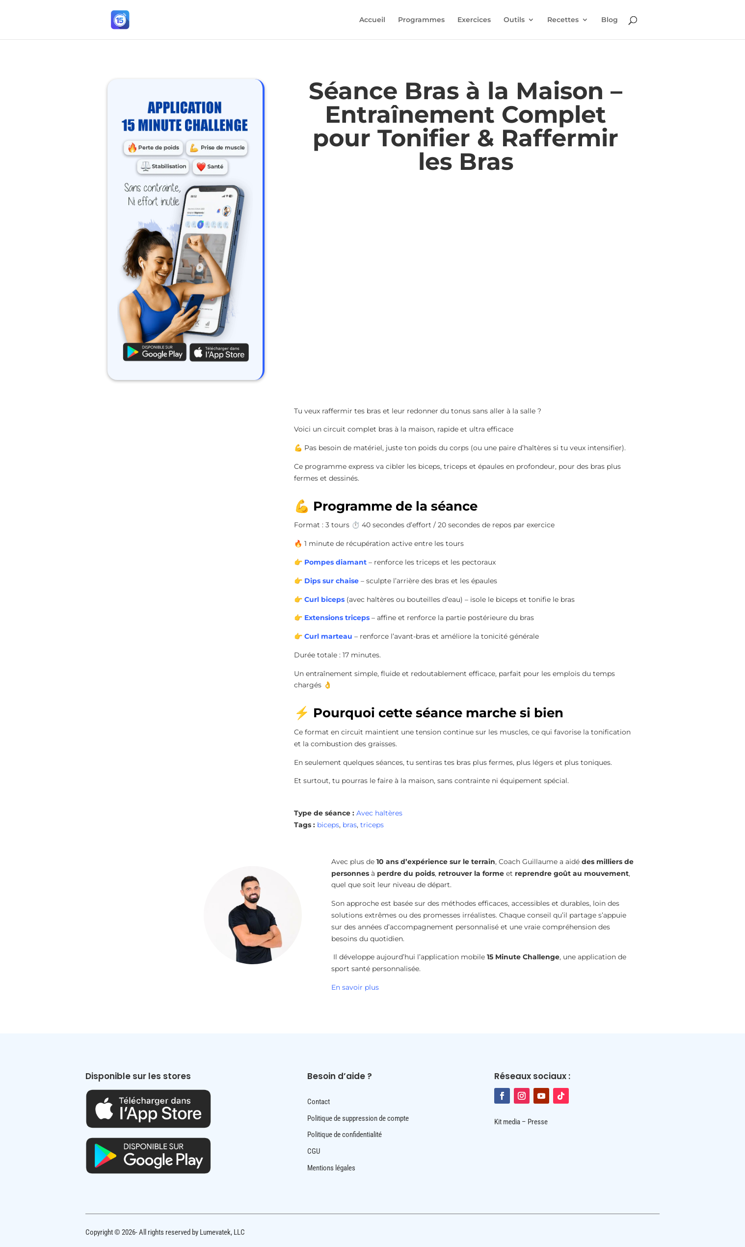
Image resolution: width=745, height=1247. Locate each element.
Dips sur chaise (331, 580)
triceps (372, 824)
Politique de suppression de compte (358, 1118)
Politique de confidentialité (344, 1134)
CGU (313, 1151)
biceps (328, 824)
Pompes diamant (335, 562)
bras (350, 824)
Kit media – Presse (521, 1121)
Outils (514, 20)
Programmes (421, 20)
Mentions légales (331, 1168)
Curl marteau (328, 636)
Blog (609, 20)
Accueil (372, 20)
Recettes (563, 20)
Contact (318, 1101)
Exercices (474, 20)
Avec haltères (379, 813)
